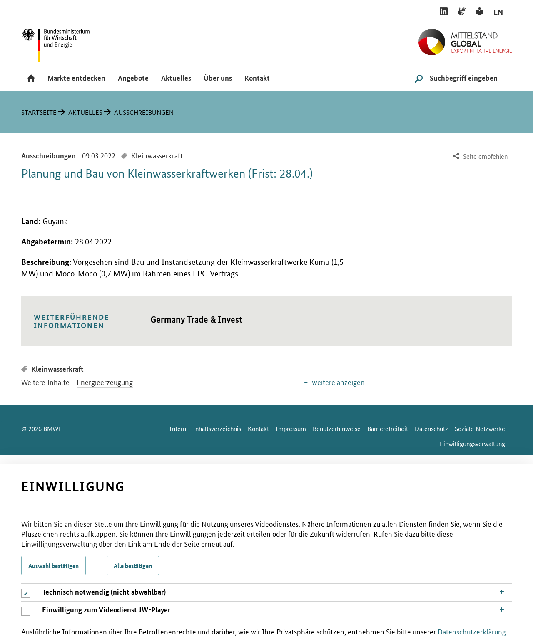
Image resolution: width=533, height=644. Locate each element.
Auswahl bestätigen (53, 565)
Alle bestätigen (133, 565)
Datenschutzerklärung (472, 631)
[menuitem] (479, 156)
